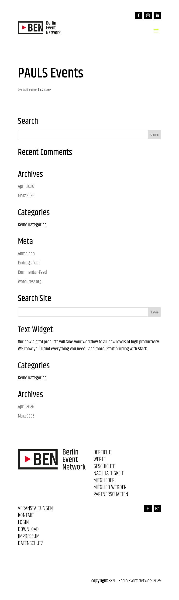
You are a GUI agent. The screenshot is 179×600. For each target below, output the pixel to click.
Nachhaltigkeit (108, 474)
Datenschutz (30, 544)
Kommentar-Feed (32, 272)
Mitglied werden (110, 488)
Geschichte (104, 467)
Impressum (28, 537)
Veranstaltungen (35, 509)
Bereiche (102, 453)
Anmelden (26, 253)
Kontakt (26, 516)
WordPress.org (29, 281)
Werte (99, 460)
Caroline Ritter (29, 89)
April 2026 (26, 186)
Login (23, 523)
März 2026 (26, 196)
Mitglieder (104, 481)
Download (28, 530)
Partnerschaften (110, 495)
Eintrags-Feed (29, 263)
